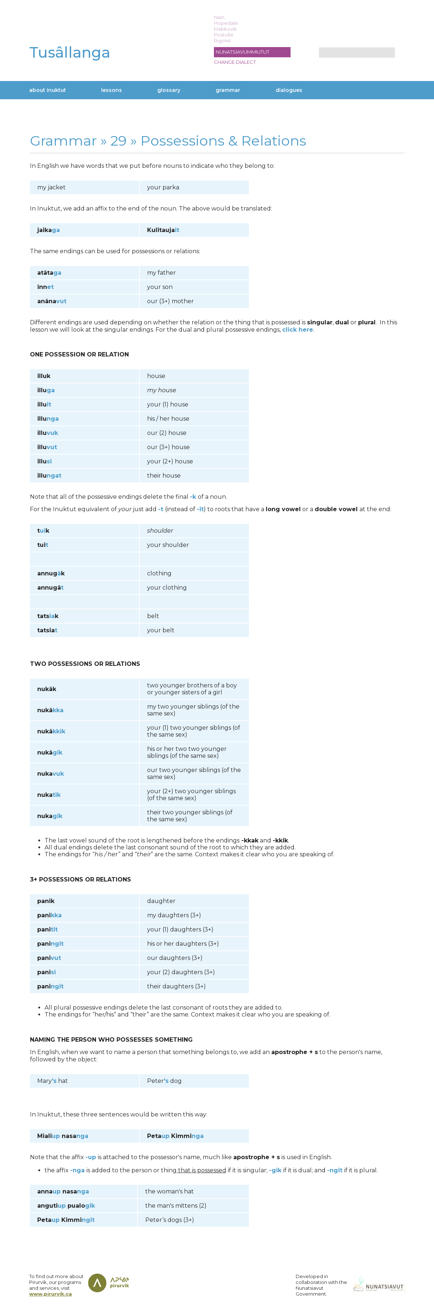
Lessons (111, 90)
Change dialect (235, 62)
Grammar (228, 90)
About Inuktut (47, 90)
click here (297, 329)
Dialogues (289, 90)
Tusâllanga (69, 52)
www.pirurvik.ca (50, 1294)
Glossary (168, 90)
